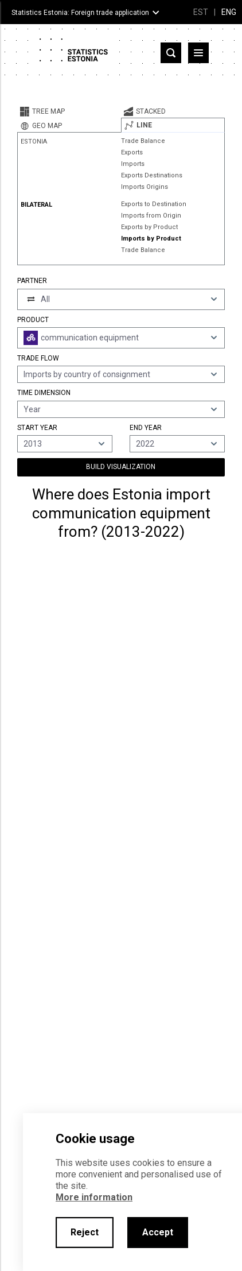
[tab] (69, 111)
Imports (133, 164)
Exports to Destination (153, 204)
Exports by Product (149, 227)
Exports (132, 152)
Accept (157, 1232)
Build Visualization (120, 467)
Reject (85, 1232)
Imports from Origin (151, 215)
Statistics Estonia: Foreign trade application (80, 13)
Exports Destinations (151, 175)
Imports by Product (151, 238)
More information (94, 1197)
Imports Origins (144, 187)
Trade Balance (143, 141)
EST (200, 12)
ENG (228, 12)
